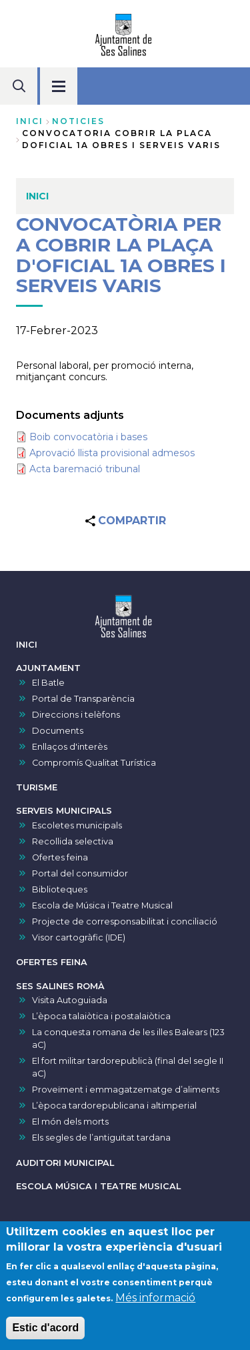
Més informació (155, 1303)
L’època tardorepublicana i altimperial (114, 1106)
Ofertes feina (60, 857)
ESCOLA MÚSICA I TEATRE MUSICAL (98, 1186)
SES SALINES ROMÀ (60, 986)
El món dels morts (70, 1122)
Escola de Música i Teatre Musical (102, 905)
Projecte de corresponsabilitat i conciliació (124, 921)
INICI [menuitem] (37, 196)
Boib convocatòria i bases (88, 437)
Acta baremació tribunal (84, 469)
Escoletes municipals (77, 825)
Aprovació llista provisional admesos (112, 453)
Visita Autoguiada (69, 1000)
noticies (78, 121)
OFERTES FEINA (51, 962)
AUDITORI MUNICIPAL (65, 1163)
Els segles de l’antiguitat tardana (101, 1138)
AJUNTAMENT (48, 668)
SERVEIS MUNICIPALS (64, 811)
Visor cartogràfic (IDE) (78, 937)
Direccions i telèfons (76, 715)
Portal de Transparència (83, 699)
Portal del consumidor (80, 873)
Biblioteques (59, 889)
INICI (26, 645)
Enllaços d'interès (69, 747)
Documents (57, 731)
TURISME (36, 787)
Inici (29, 121)
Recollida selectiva (72, 841)
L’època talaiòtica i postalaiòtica (101, 1016)
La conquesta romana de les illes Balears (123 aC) (128, 1038)
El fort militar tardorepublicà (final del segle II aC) (127, 1067)
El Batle (48, 683)
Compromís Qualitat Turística (94, 763)
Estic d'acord (45, 1333)
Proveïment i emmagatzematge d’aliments (125, 1090)
